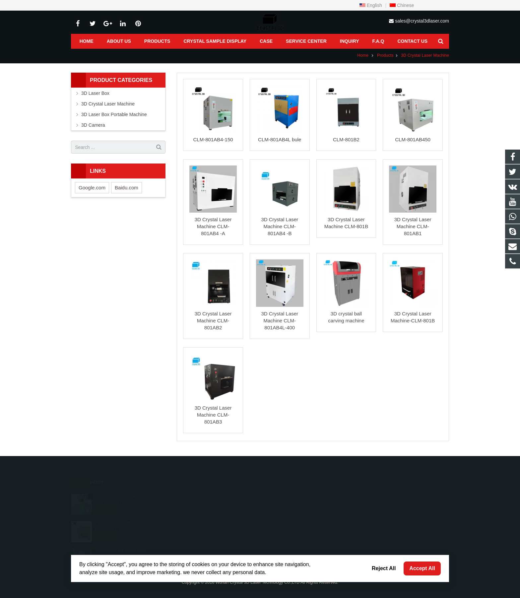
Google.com (92, 187)
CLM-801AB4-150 (213, 139)
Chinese (402, 5)
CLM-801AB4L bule (279, 139)
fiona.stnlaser (284, 524)
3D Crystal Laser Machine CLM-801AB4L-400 (279, 320)
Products (385, 55)
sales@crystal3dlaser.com (422, 21)
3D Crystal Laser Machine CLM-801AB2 (213, 320)
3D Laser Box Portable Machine (114, 114)
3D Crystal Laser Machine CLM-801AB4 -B (279, 226)
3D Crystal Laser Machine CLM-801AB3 (213, 415)
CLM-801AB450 (412, 139)
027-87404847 (285, 504)
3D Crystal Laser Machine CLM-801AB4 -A (213, 226)
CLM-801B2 (346, 139)
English (370, 5)
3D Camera (93, 125)
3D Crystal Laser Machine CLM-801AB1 (412, 226)
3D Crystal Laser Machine (425, 55)
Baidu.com (126, 187)
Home (362, 55)
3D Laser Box (95, 93)
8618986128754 (287, 495)
